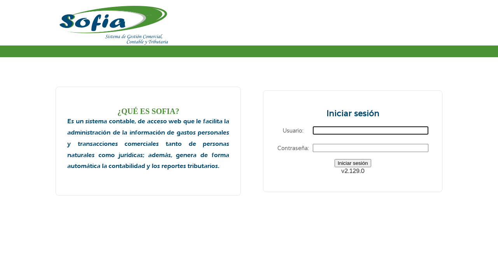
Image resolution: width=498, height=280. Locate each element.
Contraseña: (293, 148)
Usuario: (292, 130)
